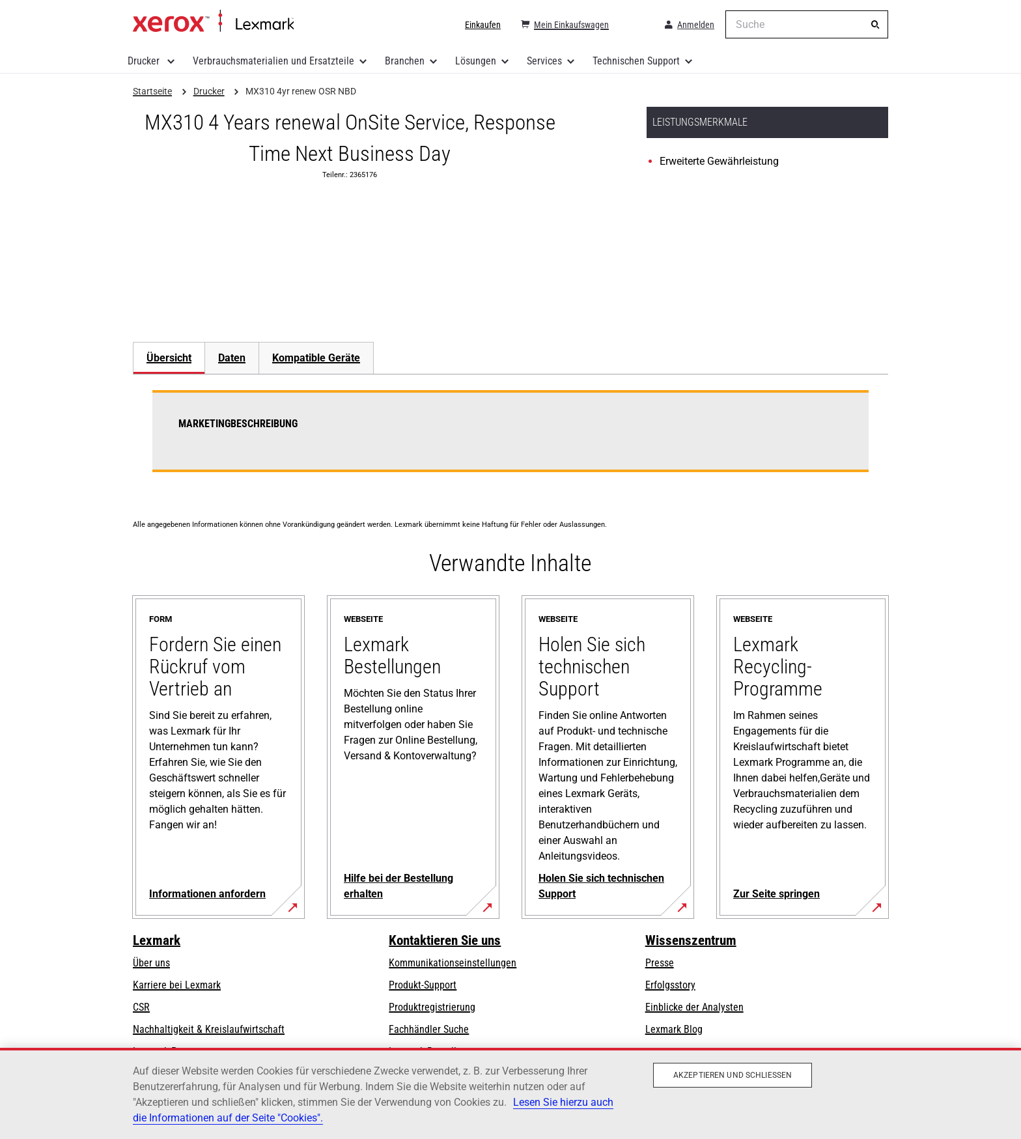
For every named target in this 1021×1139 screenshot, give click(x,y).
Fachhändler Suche (429, 1029)
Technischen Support (636, 61)
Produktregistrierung (432, 1007)
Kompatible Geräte (316, 358)
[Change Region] (635, 25)
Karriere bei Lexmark (177, 985)
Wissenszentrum (690, 940)
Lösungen (475, 61)
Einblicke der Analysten (694, 1007)
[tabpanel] (510, 438)
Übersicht (169, 358)
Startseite (213, 21)
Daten (231, 358)
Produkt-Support (422, 985)
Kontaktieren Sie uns (445, 940)
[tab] (168, 358)
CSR (141, 1007)
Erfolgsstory (670, 985)
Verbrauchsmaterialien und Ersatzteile (273, 61)
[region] (510, 1093)
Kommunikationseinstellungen (452, 963)
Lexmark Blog (674, 1029)
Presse (659, 963)
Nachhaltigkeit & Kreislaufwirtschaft (209, 1029)
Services (544, 61)
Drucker (145, 61)
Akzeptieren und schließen (732, 1075)
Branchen (405, 61)
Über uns (151, 963)
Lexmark (156, 940)
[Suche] (875, 24)
